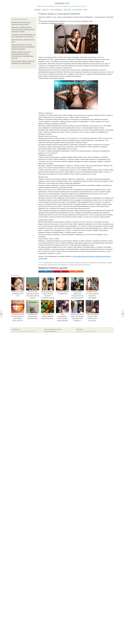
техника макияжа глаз (52, 264)
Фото (85, 9)
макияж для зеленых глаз (60, 262)
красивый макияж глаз (63, 264)
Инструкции (77, 9)
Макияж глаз (62, 3)
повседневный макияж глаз (84, 264)
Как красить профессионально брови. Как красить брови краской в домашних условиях (23, 29)
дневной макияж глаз (71, 262)
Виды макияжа (56, 9)
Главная (37, 9)
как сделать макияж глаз (92, 262)
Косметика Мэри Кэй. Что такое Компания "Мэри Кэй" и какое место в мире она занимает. (23, 47)
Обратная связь (79, 329)
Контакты (46, 329)
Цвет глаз (67, 9)
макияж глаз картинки (81, 262)
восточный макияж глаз (48, 262)
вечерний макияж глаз (103, 262)
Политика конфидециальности (50, 331)
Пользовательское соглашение (55, 329)
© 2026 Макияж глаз (16, 329)
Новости (45, 9)
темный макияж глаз (73, 264)
